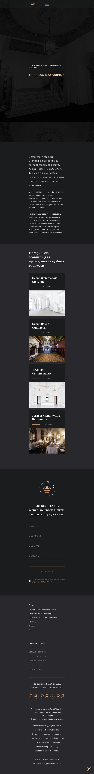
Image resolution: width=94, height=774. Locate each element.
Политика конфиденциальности (47, 726)
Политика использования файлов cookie (47, 738)
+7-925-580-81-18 (60, 4)
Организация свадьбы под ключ (42, 609)
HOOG (36, 763)
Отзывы (32, 626)
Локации (32, 648)
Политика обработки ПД (47, 747)
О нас (31, 605)
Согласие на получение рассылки (47, 734)
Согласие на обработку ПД (47, 730)
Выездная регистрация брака (41, 613)
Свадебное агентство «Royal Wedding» (45, 66)
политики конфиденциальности (42, 582)
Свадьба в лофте (36, 665)
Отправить (47, 571)
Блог (31, 630)
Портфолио (34, 622)
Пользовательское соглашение (47, 742)
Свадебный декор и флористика (43, 618)
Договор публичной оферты (47, 751)
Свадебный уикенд (37, 643)
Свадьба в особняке (37, 661)
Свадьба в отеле (36, 670)
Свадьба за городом (37, 656)
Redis (37, 759)
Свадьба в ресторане (38, 652)
